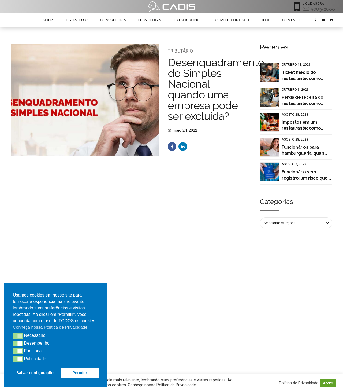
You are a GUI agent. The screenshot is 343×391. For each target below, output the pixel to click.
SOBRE (49, 20)
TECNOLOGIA (149, 20)
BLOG (266, 20)
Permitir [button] (80, 373)
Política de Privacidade (298, 383)
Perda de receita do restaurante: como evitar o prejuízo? (302, 101)
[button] (18, 336)
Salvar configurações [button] (36, 373)
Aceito (328, 383)
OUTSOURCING (186, 20)
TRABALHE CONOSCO (230, 20)
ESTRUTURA (77, 20)
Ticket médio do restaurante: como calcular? (301, 76)
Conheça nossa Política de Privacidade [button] (50, 327)
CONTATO (291, 20)
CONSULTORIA (113, 20)
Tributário (180, 51)
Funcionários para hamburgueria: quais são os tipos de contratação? (303, 150)
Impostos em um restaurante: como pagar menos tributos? (305, 125)
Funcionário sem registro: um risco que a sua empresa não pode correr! (306, 175)
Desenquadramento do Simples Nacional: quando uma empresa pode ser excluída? (216, 89)
